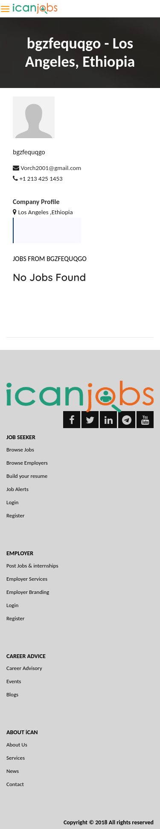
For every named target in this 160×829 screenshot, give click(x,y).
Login (12, 502)
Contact (15, 784)
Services (15, 758)
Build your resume (26, 476)
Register (15, 515)
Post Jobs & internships (32, 565)
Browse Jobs (20, 449)
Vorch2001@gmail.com (50, 168)
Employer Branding (27, 592)
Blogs (12, 694)
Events (13, 681)
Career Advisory (24, 668)
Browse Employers (27, 463)
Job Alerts (17, 489)
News (12, 771)
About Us (16, 744)
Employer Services (26, 579)
